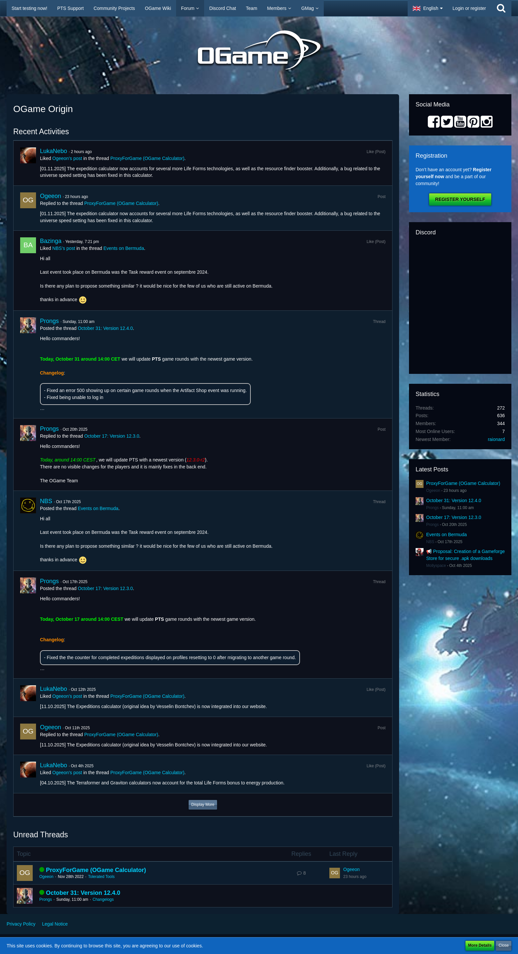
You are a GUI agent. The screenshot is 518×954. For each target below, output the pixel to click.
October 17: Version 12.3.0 (111, 436)
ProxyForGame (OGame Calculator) (147, 158)
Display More (202, 804)
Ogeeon (50, 196)
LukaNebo (53, 151)
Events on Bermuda (123, 248)
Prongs (49, 321)
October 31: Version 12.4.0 (105, 328)
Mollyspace (436, 565)
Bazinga (50, 241)
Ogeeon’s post (67, 158)
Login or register (469, 8)
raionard (496, 439)
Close (504, 945)
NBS (46, 501)
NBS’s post (63, 248)
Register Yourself (460, 199)
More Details (480, 945)
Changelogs (103, 899)
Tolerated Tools (101, 876)
